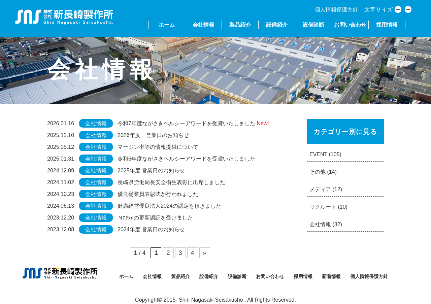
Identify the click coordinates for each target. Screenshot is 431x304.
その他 (323, 172)
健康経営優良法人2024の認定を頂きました (169, 206)
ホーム (167, 25)
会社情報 (203, 25)
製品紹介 (240, 25)
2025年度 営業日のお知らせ (151, 170)
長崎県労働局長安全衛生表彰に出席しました (171, 182)
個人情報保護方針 (336, 9)
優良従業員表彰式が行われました (158, 194)
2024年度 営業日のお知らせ (151, 229)
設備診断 (313, 25)
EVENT (325, 154)
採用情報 (387, 25)
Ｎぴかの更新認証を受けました (155, 218)
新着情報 (331, 276)
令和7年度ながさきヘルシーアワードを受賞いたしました (186, 123)
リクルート (328, 207)
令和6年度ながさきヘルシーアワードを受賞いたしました (186, 159)
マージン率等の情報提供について (158, 147)
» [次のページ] (204, 252)
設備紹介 (277, 25)
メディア (325, 189)
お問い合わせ (350, 25)
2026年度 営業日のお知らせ (153, 135)
